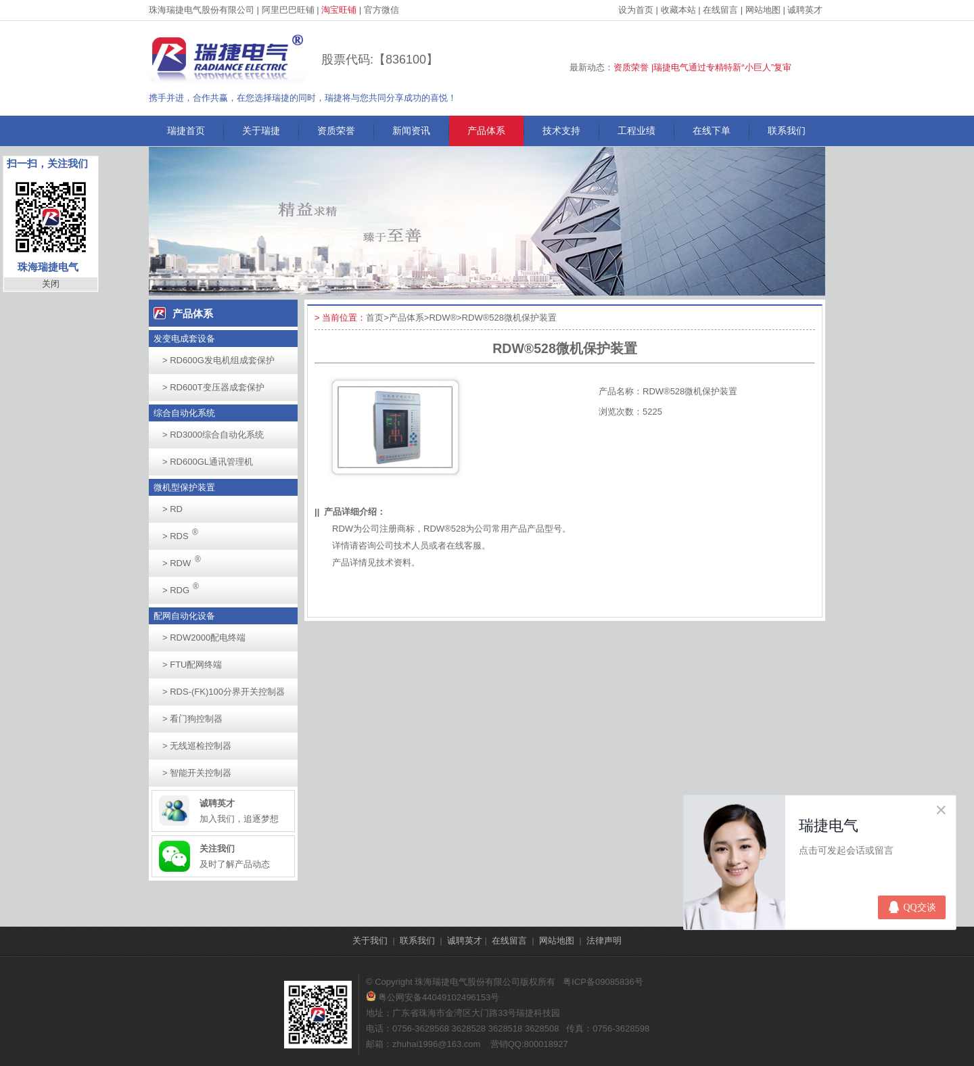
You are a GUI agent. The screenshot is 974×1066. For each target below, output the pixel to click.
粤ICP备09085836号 (603, 982)
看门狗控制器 (192, 719)
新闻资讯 (411, 130)
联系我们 (787, 130)
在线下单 (711, 130)
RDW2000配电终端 (204, 637)
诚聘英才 (804, 10)
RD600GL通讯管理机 (207, 462)
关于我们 (370, 940)
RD (172, 509)
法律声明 (604, 940)
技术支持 (561, 130)
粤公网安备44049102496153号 (432, 997)
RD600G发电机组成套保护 (218, 360)
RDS (184, 532)
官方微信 (381, 10)
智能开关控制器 (196, 773)
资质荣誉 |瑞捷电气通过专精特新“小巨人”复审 (702, 67)
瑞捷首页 (186, 130)
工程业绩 (636, 130)
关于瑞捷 (261, 130)
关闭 (51, 284)
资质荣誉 (336, 130)
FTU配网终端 (192, 664)
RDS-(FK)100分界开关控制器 (223, 692)
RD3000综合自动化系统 (213, 435)
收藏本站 (678, 10)
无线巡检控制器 (196, 746)
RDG (184, 586)
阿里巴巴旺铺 (288, 10)
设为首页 (635, 10)
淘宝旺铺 (338, 10)
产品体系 (486, 130)
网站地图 (763, 10)
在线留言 (720, 10)
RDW (185, 559)
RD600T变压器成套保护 (213, 387)
